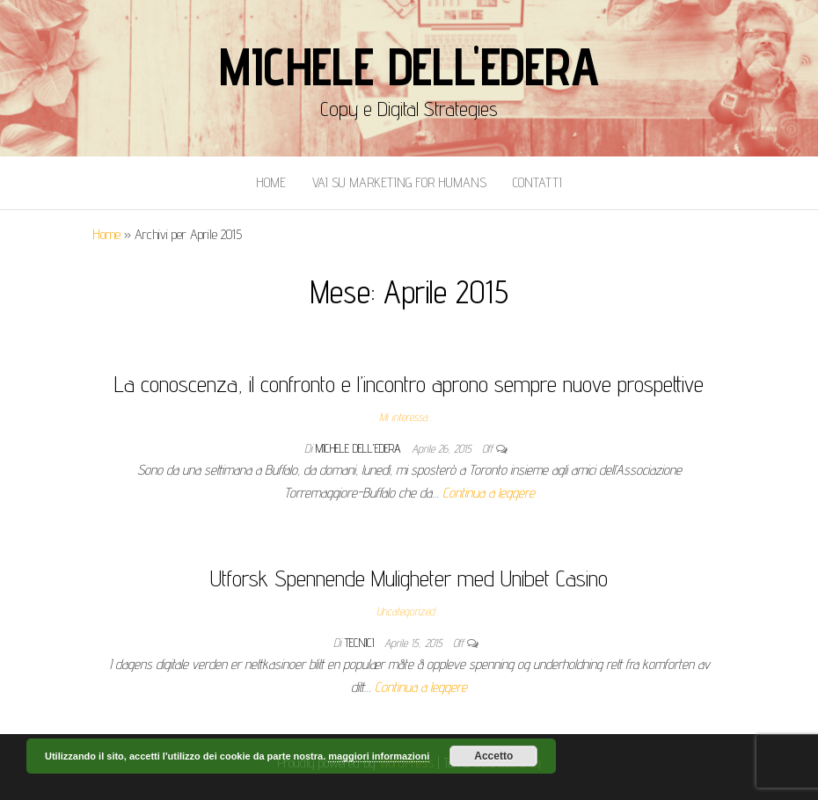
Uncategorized (405, 611)
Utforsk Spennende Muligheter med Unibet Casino (409, 578)
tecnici (361, 643)
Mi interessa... (406, 417)
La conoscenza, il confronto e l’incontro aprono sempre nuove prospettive (409, 383)
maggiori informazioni (378, 756)
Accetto (493, 756)
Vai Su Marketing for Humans (399, 182)
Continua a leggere (488, 492)
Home (271, 182)
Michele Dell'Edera (408, 66)
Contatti (537, 182)
